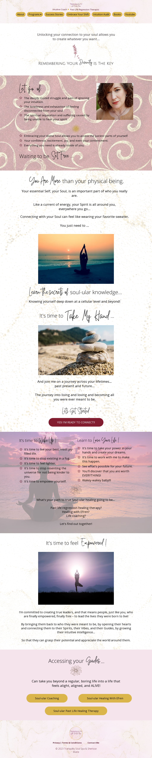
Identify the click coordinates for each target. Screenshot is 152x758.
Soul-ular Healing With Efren (105, 698)
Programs (34, 14)
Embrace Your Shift (78, 14)
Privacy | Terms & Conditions (67, 742)
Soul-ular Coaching (47, 698)
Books (117, 14)
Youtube (130, 14)
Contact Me (93, 742)
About (20, 14)
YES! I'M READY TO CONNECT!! (76, 422)
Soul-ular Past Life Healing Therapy (76, 711)
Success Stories (54, 14)
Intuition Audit (101, 14)
